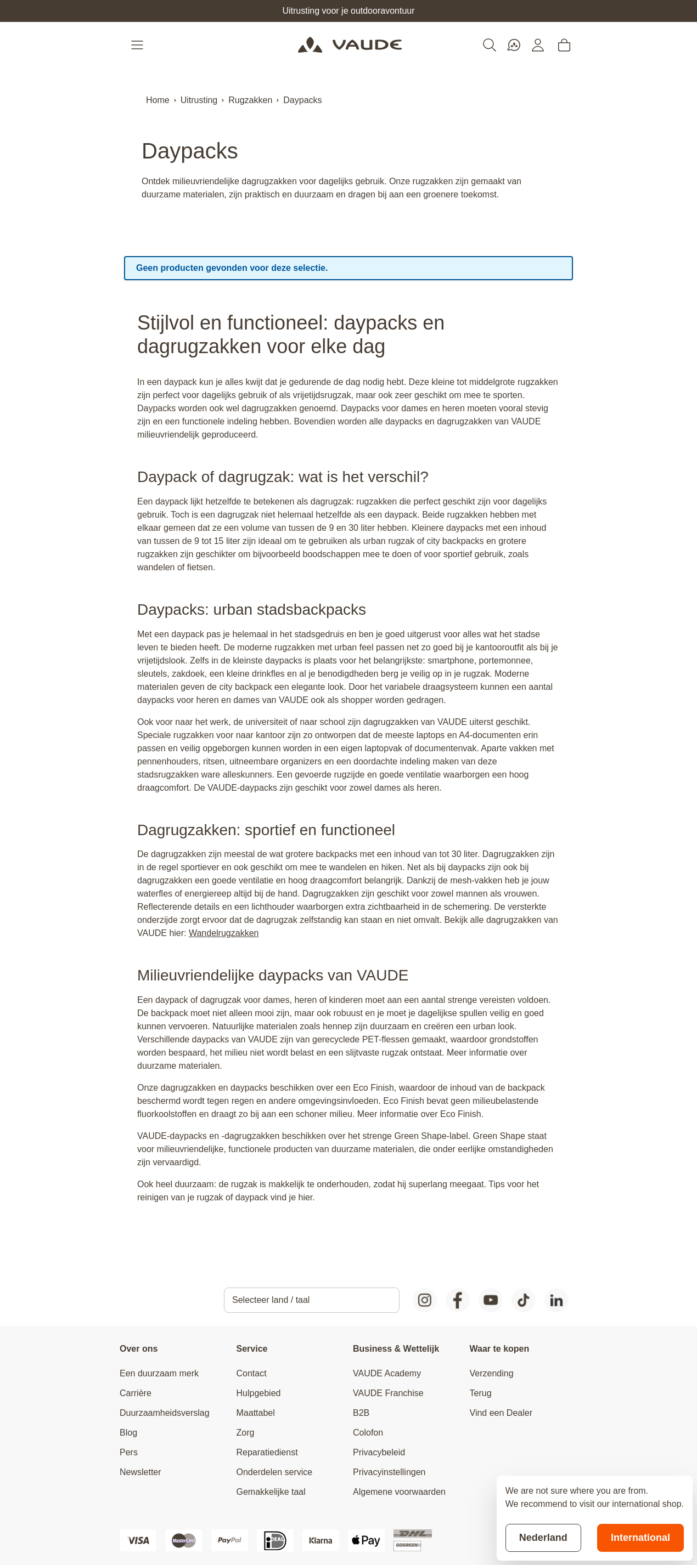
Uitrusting (199, 100)
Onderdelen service (275, 1472)
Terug (481, 1393)
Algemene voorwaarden (399, 1491)
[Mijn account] (538, 45)
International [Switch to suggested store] (640, 1537)
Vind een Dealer (501, 1412)
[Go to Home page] (350, 45)
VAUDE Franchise (388, 1393)
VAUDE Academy (387, 1373)
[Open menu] (138, 45)
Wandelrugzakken (223, 933)
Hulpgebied (259, 1393)
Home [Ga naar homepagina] (158, 100)
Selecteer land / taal (271, 1300)
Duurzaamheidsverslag (165, 1412)
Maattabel (256, 1412)
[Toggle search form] (489, 45)
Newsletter (140, 1472)
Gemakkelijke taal (271, 1491)
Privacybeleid (379, 1452)
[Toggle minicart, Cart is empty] (564, 45)
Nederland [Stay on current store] (543, 1537)
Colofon (368, 1432)
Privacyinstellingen (389, 1472)
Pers (129, 1452)
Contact (252, 1373)
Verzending (492, 1373)
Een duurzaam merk (159, 1373)
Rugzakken (250, 100)
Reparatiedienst (267, 1452)
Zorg (246, 1432)
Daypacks (302, 100)
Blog (128, 1432)
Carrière (135, 1393)
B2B (361, 1412)
